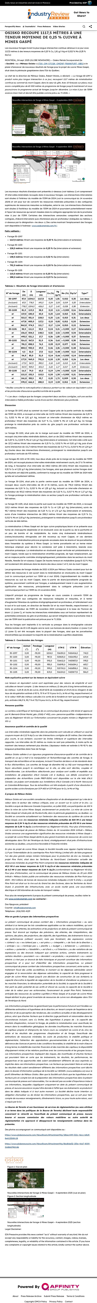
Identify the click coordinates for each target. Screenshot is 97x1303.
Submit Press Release (54, 1296)
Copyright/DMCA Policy (35, 1301)
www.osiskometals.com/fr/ (44, 225)
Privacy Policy (56, 1301)
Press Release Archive (31, 1296)
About (15, 1296)
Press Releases (44, 27)
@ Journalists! (29, 27)
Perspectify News (13, 27)
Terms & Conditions (75, 1296)
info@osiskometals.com (25, 908)
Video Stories (59, 27)
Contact (69, 1301)
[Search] (84, 26)
